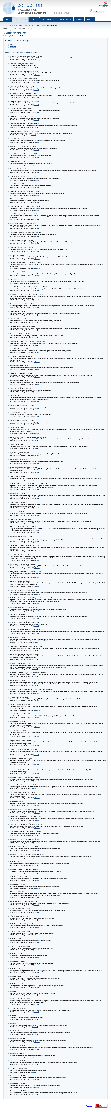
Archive (11, 25)
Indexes (79, 19)
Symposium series (49, 19)
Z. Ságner (13, 46)
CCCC (5, 25)
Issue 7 (29, 25)
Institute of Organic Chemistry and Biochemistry (94, 1110)
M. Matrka (13, 47)
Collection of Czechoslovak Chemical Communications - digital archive (27, 2)
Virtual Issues (65, 19)
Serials (34, 19)
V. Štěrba (12, 44)
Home (8, 19)
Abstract (37, 60)
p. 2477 (35, 25)
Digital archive (20, 19)
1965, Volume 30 (20, 25)
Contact (90, 19)
